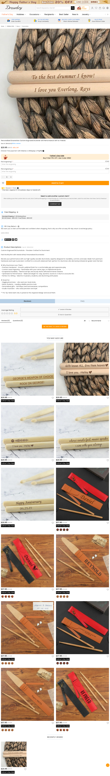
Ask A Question (64, 315)
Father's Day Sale (57, 156)
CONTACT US (55, 204)
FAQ (82, 301)
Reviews (27, 301)
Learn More (5, 233)
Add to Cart (57, 183)
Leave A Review (64, 309)
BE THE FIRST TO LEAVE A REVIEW (55, 327)
